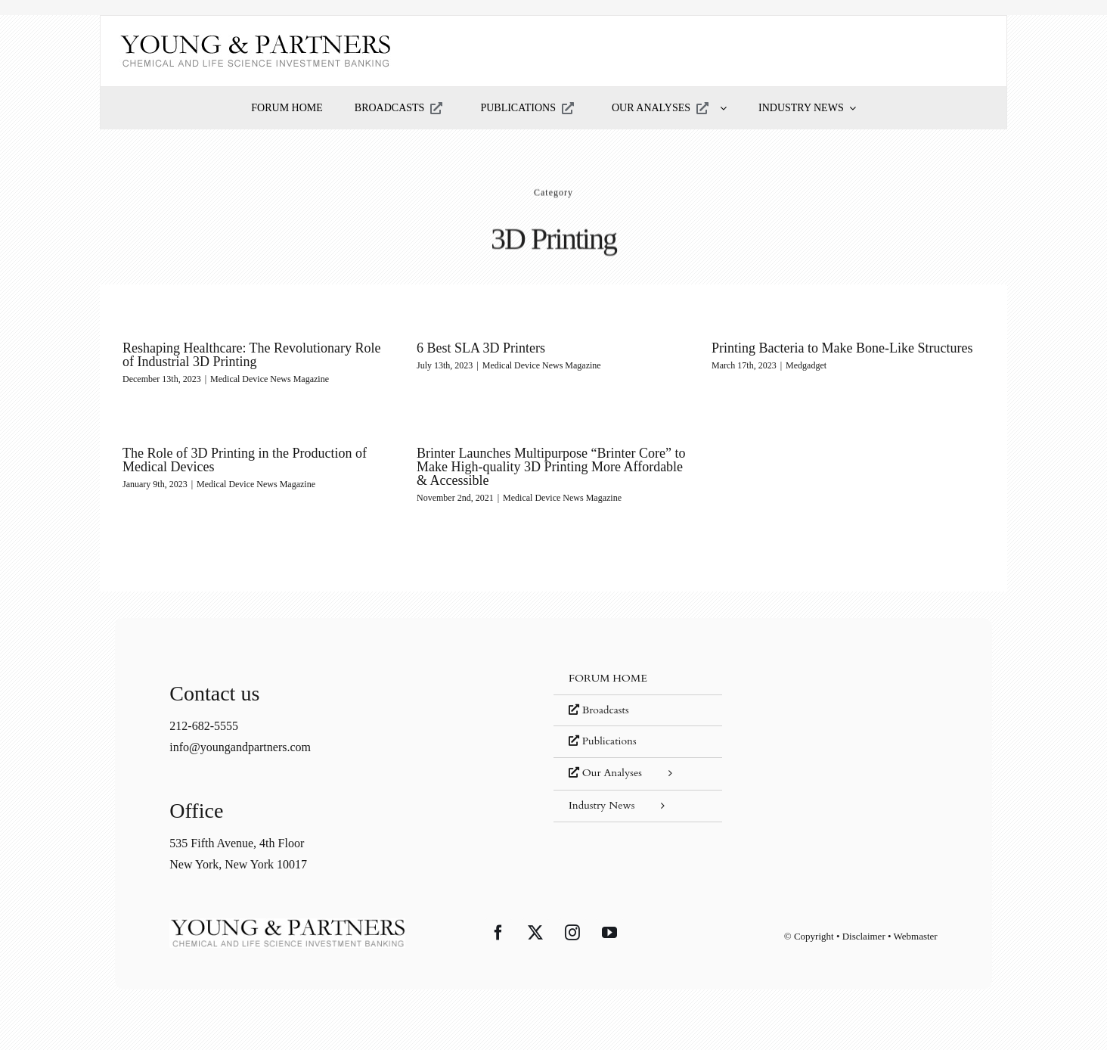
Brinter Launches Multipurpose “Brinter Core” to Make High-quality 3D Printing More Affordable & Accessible (551, 467)
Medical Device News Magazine (269, 379)
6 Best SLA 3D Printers (481, 348)
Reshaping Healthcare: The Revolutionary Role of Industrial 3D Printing (251, 354)
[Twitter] (535, 932)
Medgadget (806, 365)
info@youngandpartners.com (240, 747)
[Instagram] (572, 932)
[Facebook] (498, 932)
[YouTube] (609, 932)
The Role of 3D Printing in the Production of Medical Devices (244, 460)
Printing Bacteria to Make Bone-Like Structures (842, 348)
